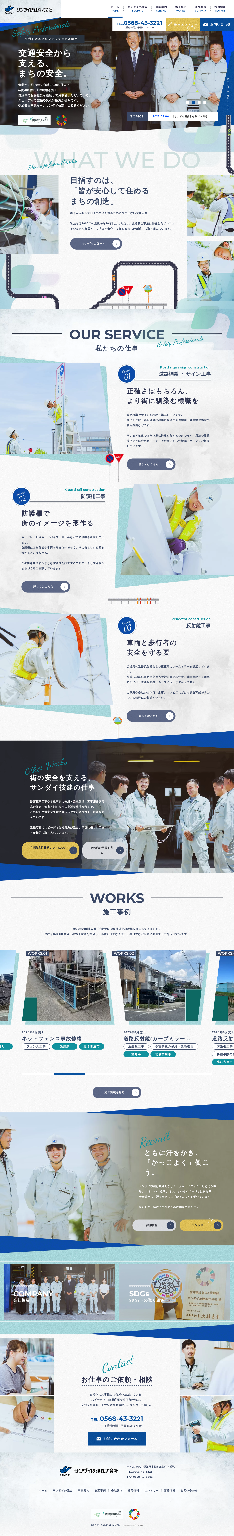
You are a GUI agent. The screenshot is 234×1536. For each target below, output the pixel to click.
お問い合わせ (189, 1490)
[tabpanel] (117, 75)
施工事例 (100, 1490)
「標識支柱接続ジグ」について (48, 850)
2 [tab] (193, 102)
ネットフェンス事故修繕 (52, 1038)
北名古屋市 (92, 1046)
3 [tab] (199, 102)
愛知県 (64, 1046)
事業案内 (83, 1490)
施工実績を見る (114, 1092)
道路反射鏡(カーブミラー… (157, 1038)
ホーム (43, 1490)
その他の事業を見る (101, 850)
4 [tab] (204, 102)
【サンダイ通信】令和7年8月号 (190, 116)
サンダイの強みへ (93, 243)
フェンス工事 (36, 1046)
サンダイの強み (63, 1490)
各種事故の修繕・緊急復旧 (174, 1046)
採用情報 (152, 1225)
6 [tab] (196, 1074)
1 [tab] (187, 102)
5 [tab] (164, 1074)
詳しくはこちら (149, 464)
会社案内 (117, 1490)
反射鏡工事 (136, 1046)
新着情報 (169, 1490)
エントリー (199, 1225)
